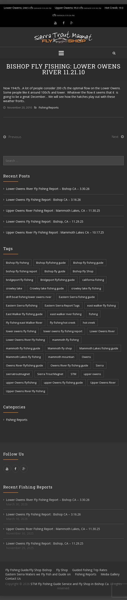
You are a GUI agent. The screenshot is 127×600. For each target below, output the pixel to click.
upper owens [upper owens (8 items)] (92, 374)
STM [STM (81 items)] (73, 374)
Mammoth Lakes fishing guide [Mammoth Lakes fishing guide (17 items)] (98, 348)
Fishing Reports (49, 107)
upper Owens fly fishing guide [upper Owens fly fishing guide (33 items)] (63, 382)
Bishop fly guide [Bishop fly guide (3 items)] (55, 271)
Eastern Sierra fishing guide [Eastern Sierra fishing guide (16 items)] (77, 297)
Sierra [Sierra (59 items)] (100, 365)
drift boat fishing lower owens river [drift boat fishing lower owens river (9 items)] (28, 297)
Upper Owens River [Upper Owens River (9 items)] (103, 382)
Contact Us (13, 578)
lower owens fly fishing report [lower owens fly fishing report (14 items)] (62, 331)
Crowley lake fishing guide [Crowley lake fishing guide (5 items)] (47, 288)
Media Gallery (110, 574)
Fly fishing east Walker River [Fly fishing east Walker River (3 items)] (24, 323)
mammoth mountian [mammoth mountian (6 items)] (61, 357)
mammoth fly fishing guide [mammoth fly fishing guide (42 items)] (23, 348)
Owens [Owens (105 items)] (86, 357)
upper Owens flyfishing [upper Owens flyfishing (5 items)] (21, 382)
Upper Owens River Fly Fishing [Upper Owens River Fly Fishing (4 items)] (25, 391)
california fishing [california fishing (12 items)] (93, 280)
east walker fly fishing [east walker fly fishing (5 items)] (101, 305)
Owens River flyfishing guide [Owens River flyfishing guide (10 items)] (24, 365)
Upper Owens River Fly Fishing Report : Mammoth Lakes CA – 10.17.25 (55, 232)
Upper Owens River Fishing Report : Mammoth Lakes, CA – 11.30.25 (53, 210)
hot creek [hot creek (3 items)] (89, 323)
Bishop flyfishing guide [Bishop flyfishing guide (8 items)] (51, 263)
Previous (15, 137)
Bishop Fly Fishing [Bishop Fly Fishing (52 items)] (17, 263)
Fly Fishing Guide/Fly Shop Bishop (28, 570)
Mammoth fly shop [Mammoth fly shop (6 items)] (60, 348)
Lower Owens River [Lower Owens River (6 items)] (102, 331)
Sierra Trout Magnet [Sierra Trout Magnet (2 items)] (50, 374)
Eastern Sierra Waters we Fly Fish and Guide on (38, 574)
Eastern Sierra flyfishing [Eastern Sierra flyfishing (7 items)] (21, 305)
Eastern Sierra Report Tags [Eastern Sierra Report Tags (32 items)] (62, 305)
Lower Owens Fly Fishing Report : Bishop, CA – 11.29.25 (44, 221)
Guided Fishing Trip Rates (89, 570)
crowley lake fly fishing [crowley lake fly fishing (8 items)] (86, 288)
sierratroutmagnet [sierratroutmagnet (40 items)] (18, 374)
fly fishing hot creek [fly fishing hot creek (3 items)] (62, 323)
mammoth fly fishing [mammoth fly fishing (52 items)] (65, 340)
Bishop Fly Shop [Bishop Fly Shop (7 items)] (83, 271)
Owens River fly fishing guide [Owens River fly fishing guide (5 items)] (69, 365)
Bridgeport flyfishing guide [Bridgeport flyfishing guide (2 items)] (57, 280)
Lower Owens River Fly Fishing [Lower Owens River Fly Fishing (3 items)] (25, 340)
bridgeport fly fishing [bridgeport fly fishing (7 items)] (19, 280)
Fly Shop (62, 570)
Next (115, 136)
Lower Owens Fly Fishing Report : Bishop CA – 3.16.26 (43, 200)
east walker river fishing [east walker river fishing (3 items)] (65, 314)
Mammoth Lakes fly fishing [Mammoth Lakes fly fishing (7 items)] (23, 357)
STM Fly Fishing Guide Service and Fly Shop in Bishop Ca (70, 584)
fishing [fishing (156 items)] (93, 314)
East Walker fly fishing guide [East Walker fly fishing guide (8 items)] (24, 314)
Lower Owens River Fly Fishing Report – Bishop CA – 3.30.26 (48, 189)
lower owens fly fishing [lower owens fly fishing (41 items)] (21, 331)
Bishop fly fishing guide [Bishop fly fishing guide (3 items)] (88, 263)
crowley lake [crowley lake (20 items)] (14, 288)
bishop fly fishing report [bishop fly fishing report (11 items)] (21, 271)
